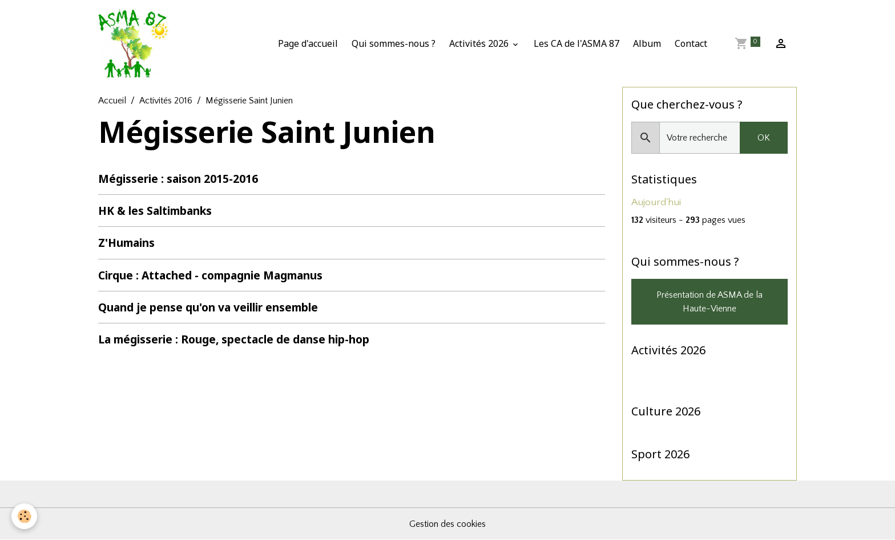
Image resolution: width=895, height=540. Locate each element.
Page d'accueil (308, 43)
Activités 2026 (480, 43)
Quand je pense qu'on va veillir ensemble (208, 307)
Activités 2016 (165, 100)
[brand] (136, 43)
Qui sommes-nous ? (394, 43)
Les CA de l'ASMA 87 (576, 43)
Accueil (112, 100)
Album (647, 43)
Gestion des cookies (447, 524)
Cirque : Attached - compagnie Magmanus (210, 275)
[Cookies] (24, 516)
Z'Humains (126, 242)
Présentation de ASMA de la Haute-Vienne (709, 302)
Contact (691, 43)
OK (763, 138)
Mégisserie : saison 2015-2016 (178, 178)
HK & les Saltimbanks (155, 210)
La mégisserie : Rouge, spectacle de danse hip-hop (233, 339)
